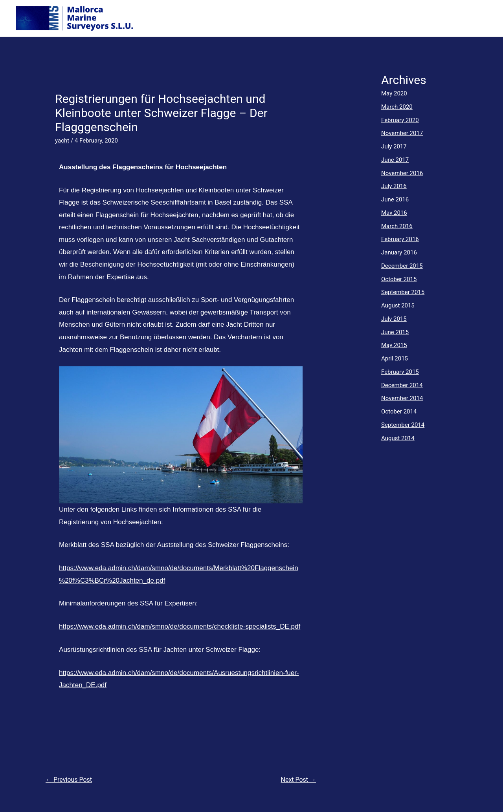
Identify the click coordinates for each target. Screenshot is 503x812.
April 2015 (394, 358)
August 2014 (398, 438)
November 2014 (402, 398)
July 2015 (394, 318)
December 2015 (402, 265)
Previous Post (69, 779)
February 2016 (400, 239)
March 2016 (397, 226)
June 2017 (395, 159)
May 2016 (394, 212)
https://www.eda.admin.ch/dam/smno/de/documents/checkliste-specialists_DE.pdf (179, 626)
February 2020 (400, 120)
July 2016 (394, 186)
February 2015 (400, 371)
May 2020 (394, 93)
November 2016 (402, 173)
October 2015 (399, 279)
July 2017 (394, 146)
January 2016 (399, 252)
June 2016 (395, 199)
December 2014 (402, 385)
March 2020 (397, 106)
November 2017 (402, 133)
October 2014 (399, 411)
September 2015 (402, 292)
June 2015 (395, 332)
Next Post (298, 779)
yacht (62, 140)
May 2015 (394, 345)
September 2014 (402, 424)
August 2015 (398, 305)
